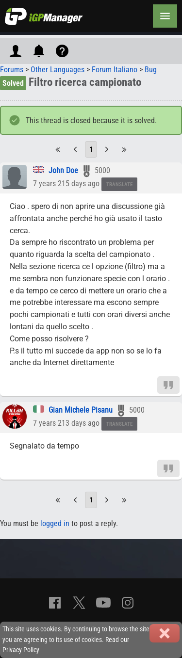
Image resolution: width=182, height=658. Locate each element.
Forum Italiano (114, 69)
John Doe (63, 170)
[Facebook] (55, 602)
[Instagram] (127, 602)
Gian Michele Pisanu (81, 410)
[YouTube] (103, 602)
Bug (151, 69)
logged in (54, 523)
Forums (11, 69)
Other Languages (57, 69)
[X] (79, 602)
